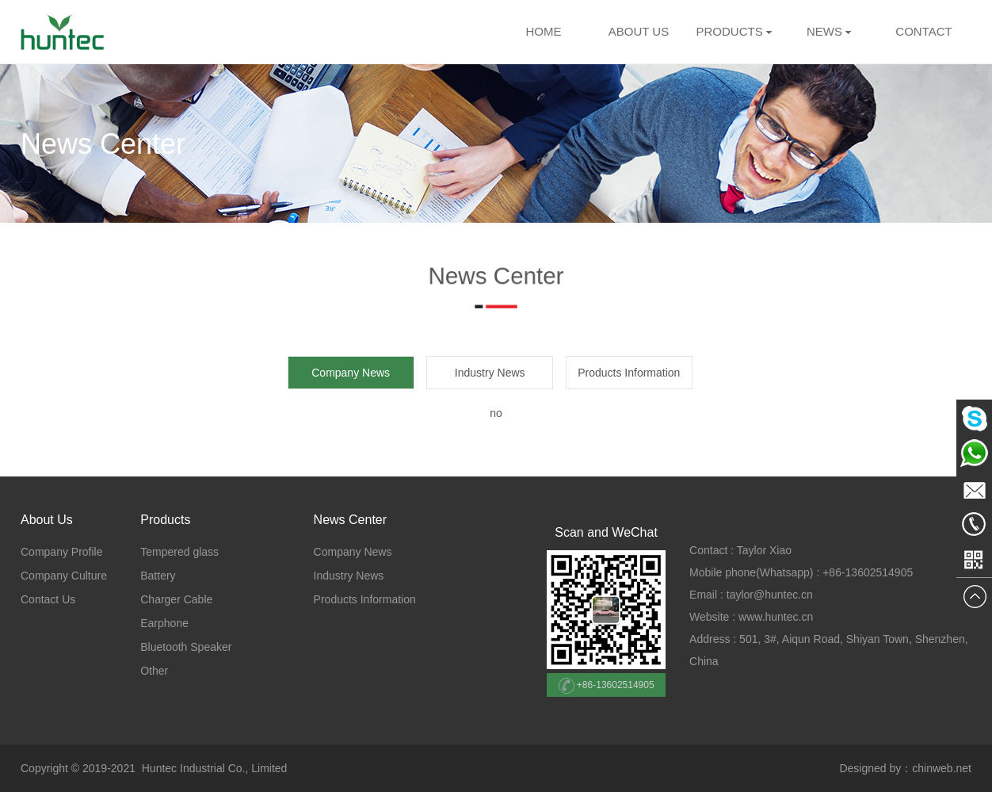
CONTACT (923, 31)
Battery (157, 575)
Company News (353, 551)
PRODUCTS (729, 31)
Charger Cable (176, 599)
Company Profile (62, 551)
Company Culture (64, 575)
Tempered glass (179, 551)
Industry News (490, 372)
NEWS (829, 31)
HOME (544, 31)
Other (154, 670)
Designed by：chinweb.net (905, 768)
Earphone (164, 623)
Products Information (629, 372)
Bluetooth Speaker (185, 647)
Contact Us (48, 599)
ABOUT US (639, 31)
